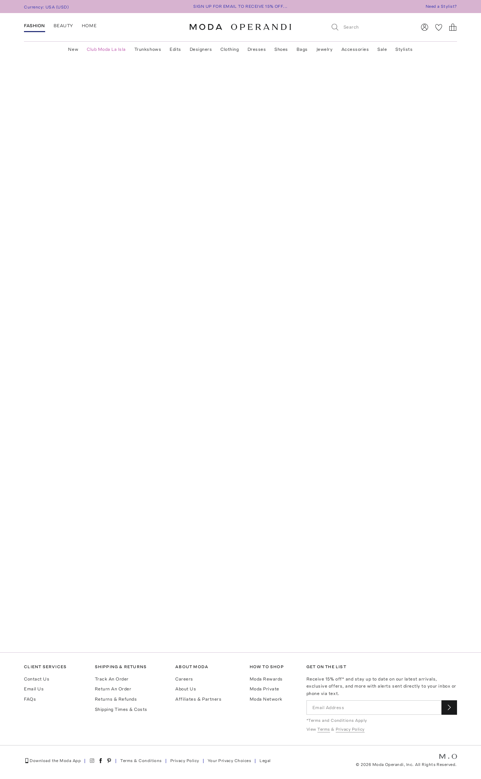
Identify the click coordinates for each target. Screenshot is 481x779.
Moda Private (264, 688)
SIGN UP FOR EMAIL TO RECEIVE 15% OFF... (240, 6)
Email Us (34, 688)
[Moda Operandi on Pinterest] (109, 760)
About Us (185, 688)
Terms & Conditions (141, 760)
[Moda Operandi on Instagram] (92, 760)
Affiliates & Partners (198, 699)
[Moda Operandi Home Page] (240, 27)
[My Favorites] (438, 27)
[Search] (371, 27)
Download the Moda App (52, 760)
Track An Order (112, 679)
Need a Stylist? (441, 6)
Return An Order (113, 688)
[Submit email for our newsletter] (449, 707)
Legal (265, 760)
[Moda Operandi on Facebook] (100, 760)
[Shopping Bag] (453, 27)
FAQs (30, 699)
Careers (184, 679)
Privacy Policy (184, 760)
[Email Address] (374, 707)
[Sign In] (424, 27)
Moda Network (266, 699)
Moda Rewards (266, 679)
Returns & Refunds (116, 699)
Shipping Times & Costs (121, 709)
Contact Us (36, 679)
